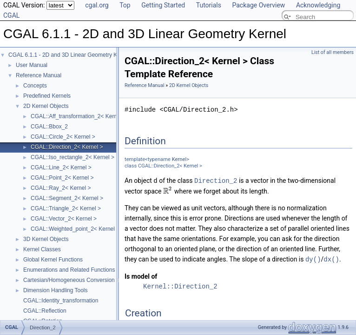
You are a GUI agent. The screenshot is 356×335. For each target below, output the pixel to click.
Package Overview (258, 5)
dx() (331, 258)
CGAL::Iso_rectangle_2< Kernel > (72, 157)
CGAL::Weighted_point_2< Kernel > (75, 229)
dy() (313, 258)
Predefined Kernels (47, 96)
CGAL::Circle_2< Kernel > (63, 137)
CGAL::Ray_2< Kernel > (61, 188)
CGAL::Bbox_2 (49, 126)
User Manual (31, 65)
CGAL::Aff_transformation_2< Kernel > (78, 116)
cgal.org (96, 5)
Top (125, 5)
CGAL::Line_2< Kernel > (61, 167)
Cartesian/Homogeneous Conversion (69, 280)
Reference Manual (38, 75)
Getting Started (163, 5)
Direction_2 (215, 180)
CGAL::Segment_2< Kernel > (67, 198)
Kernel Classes (42, 249)
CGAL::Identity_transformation (60, 300)
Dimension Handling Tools (55, 290)
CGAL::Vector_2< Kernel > (64, 218)
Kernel (179, 159)
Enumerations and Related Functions (69, 270)
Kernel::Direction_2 (180, 285)
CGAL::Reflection (44, 311)
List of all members (332, 52)
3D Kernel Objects (45, 239)
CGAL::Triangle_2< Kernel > (66, 208)
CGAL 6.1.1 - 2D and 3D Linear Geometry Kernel (69, 55)
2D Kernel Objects (45, 106)
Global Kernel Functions (53, 259)
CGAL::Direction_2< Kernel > (67, 147)
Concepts (35, 85)
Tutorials (208, 5)
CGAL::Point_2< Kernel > (62, 177)
